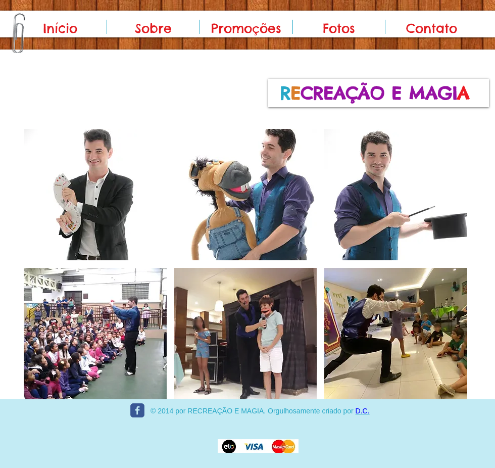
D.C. (363, 411)
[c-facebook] (137, 410)
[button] (95, 194)
